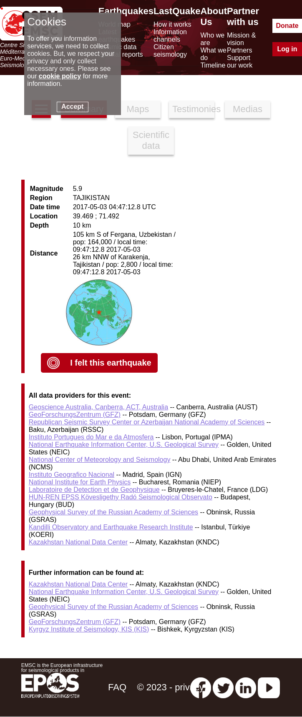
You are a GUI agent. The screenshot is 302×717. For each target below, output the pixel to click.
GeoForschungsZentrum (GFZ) (75, 414)
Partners (239, 50)
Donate (287, 25)
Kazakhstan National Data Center (78, 542)
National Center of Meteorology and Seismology (100, 459)
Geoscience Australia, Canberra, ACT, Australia (98, 407)
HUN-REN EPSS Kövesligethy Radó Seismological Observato (120, 497)
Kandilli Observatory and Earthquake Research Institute (111, 527)
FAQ (117, 687)
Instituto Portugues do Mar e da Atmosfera (91, 437)
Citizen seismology (170, 50)
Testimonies (193, 109)
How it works (172, 24)
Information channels (170, 35)
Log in (287, 49)
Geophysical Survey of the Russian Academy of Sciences (113, 512)
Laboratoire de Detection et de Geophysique (94, 489)
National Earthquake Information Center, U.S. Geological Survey (124, 444)
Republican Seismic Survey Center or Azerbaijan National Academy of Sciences (147, 422)
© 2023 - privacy (170, 687)
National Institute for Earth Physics (80, 482)
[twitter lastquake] (223, 687)
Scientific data (151, 140)
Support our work (239, 61)
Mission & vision (241, 39)
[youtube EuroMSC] (269, 687)
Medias (247, 109)
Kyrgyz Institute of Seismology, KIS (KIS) (89, 629)
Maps (137, 109)
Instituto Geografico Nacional (71, 474)
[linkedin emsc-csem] (245, 687)
